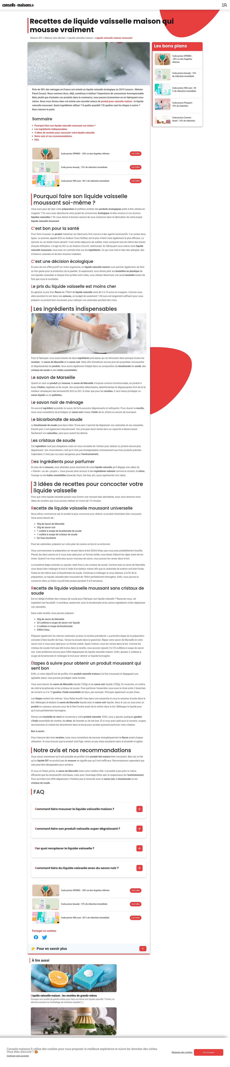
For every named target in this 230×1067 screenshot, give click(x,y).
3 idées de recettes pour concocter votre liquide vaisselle (64, 132)
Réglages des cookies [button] (182, 1052)
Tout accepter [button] (208, 1052)
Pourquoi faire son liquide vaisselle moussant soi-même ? (64, 125)
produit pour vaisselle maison (116, 101)
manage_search (224, 5)
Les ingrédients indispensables (50, 129)
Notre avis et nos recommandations (53, 136)
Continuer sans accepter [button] (18, 1056)
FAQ (36, 139)
